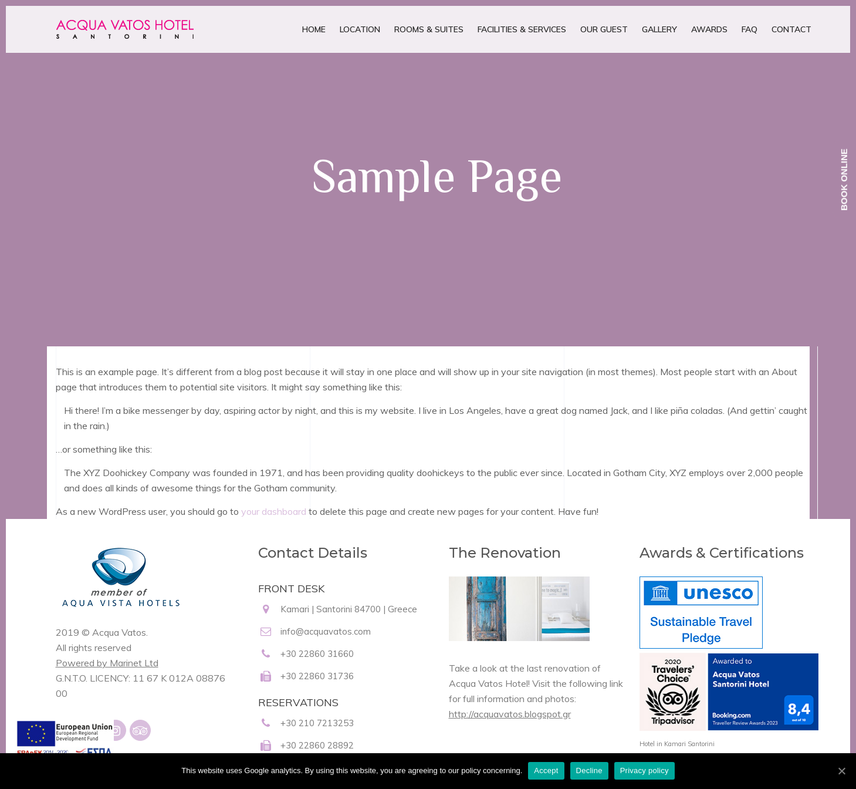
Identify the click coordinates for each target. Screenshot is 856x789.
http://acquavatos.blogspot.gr (510, 714)
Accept (546, 770)
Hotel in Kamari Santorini (677, 744)
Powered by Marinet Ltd (107, 663)
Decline (589, 770)
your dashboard (273, 511)
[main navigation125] (64, 747)
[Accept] (841, 771)
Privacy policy (644, 770)
